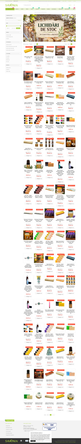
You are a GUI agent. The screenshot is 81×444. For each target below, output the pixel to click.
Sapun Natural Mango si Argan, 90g (38, 82)
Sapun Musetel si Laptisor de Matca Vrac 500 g (60, 149)
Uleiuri (38, 9)
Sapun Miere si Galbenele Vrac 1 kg (28, 149)
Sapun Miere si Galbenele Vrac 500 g (49, 286)
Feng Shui (61, 9)
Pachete (43, 9)
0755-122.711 (16, 1)
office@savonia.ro (30, 430)
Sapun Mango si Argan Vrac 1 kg (49, 380)
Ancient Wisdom (9, 36)
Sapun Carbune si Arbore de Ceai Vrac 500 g (71, 265)
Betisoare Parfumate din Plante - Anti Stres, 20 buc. (38, 220)
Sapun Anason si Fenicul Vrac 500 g (60, 403)
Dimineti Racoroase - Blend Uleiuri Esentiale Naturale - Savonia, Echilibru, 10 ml (28, 382)
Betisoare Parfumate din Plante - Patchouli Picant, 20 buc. (49, 103)
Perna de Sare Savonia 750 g (60, 57)
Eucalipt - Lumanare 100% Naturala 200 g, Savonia (39, 171)
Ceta (7, 38)
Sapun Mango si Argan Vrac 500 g (70, 82)
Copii (7, 69)
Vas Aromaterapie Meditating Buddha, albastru (49, 358)
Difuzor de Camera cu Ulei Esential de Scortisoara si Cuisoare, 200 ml (38, 104)
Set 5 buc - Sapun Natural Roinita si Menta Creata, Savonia (38, 358)
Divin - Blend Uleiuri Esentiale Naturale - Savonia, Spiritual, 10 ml (70, 311)
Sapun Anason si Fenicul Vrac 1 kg (60, 357)
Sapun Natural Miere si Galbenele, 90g (60, 82)
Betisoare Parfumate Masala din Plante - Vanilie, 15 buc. (70, 196)
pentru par (8, 44)
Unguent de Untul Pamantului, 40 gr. (38, 403)
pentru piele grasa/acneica (10, 46)
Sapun (16, 9)
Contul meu (64, 1)
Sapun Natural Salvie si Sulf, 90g (60, 310)
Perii (27, 9)
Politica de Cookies (40, 440)
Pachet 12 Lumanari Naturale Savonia (71, 286)
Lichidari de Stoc (10, 9)
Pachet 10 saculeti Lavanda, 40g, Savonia (49, 220)
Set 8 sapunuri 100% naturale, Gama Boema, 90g (28, 126)
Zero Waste (67, 9)
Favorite (69, 1)
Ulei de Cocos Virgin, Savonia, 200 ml (71, 149)
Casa (32, 9)
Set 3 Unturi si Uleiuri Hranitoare (39, 149)
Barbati (7, 67)
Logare (74, 1)
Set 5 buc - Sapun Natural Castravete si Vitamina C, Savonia (38, 242)
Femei (7, 71)
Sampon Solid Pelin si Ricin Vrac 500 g (49, 82)
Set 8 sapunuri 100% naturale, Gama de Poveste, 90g (60, 126)
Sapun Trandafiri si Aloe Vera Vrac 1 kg (28, 103)
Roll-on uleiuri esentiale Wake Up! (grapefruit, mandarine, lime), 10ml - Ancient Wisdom (60, 173)
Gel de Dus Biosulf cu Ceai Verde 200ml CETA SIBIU (39, 287)
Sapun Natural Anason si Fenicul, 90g (49, 265)
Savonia (7, 34)
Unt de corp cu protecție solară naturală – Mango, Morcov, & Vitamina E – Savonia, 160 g (60, 197)
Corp (22, 9)
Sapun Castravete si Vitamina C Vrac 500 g (49, 403)
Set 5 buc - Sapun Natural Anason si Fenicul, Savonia (28, 358)
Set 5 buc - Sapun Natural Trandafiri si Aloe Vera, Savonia (28, 196)
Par (6, 61)
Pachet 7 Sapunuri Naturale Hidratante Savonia (28, 335)
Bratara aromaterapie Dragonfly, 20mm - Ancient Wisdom (28, 266)
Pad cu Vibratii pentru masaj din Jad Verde (49, 310)
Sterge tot (19, 20)
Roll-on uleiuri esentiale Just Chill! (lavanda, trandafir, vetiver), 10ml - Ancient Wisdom (71, 172)
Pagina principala (37, 12)
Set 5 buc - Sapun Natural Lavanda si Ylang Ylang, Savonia (49, 335)
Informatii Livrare (9, 427)
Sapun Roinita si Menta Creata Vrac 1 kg (60, 220)
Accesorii (54, 9)
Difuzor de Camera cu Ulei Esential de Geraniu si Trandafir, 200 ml (49, 127)
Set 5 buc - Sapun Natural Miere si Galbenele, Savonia (60, 265)
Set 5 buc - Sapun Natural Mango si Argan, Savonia (38, 126)
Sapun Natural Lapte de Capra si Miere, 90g (70, 381)
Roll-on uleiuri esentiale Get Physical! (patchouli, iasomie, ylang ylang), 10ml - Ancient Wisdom (28, 312)
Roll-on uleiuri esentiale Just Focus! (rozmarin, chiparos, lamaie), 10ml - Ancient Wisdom (39, 336)
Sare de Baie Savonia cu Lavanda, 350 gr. (28, 82)
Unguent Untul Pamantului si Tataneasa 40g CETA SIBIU (70, 404)
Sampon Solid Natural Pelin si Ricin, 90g (28, 403)
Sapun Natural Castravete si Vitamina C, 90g (71, 335)
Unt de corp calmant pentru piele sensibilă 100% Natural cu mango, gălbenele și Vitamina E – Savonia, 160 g (38, 59)
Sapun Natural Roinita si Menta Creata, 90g (70, 126)
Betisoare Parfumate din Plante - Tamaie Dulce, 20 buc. (28, 220)
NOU (74, 9)
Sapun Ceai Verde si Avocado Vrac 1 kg (60, 242)
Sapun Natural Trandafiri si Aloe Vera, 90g (49, 171)
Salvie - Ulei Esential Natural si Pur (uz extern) (28, 171)
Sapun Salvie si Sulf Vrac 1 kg (28, 57)
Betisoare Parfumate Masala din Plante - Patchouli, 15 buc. (49, 196)
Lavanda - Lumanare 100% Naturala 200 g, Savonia (70, 220)
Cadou (48, 9)
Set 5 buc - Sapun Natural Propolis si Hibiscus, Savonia (39, 196)
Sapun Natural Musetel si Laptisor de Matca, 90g (60, 103)
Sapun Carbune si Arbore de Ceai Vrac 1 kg (70, 103)
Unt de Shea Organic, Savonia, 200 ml (28, 242)
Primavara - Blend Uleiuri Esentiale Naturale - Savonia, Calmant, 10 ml (71, 58)
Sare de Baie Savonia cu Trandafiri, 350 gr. (39, 380)
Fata (7, 57)
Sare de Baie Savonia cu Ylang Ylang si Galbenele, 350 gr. (39, 265)
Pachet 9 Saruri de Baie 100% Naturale (49, 149)
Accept (33, 440)
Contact (70, 5)
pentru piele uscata (9, 50)
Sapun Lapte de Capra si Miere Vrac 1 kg (49, 57)
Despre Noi (8, 425)
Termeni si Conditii (9, 429)
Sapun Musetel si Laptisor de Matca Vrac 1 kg (60, 287)
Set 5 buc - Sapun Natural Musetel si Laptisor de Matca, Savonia (49, 243)
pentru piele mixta (9, 48)
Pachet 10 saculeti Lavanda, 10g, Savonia (70, 242)
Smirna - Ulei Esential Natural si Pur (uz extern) (70, 358)
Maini (7, 59)
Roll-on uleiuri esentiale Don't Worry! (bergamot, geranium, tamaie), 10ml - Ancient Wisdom (28, 288)
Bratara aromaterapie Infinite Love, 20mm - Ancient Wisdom (38, 311)
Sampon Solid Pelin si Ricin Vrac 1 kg (60, 380)
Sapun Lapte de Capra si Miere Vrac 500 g (60, 334)
